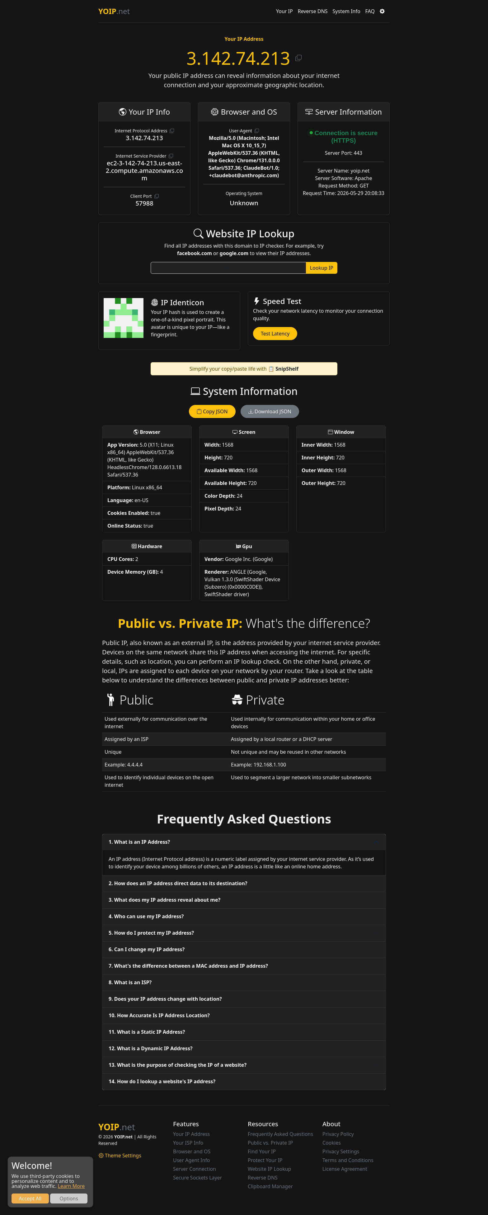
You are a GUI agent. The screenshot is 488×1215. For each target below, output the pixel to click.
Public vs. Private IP (270, 1142)
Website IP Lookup (269, 1168)
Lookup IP (321, 267)
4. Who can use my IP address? (146, 916)
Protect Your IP (265, 1160)
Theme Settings (120, 1155)
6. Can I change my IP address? (147, 949)
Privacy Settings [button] (340, 1151)
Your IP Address (191, 1134)
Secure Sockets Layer (197, 1177)
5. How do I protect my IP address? (151, 932)
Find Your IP (262, 1151)
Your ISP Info (188, 1142)
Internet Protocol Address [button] (144, 131)
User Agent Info (191, 1160)
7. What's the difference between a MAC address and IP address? (188, 965)
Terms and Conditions (347, 1160)
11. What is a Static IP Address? (147, 1031)
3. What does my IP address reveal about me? (164, 899)
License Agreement (344, 1168)
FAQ (370, 11)
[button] (382, 11)
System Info (346, 11)
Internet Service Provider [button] (144, 156)
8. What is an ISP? (130, 982)
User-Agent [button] (244, 131)
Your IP (284, 11)
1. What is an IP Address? (139, 841)
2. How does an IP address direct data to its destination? (178, 883)
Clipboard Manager (270, 1186)
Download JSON (269, 411)
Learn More (71, 1186)
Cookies (331, 1142)
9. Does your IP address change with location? (165, 998)
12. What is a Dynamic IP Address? (151, 1048)
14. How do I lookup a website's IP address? (162, 1081)
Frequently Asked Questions (280, 1134)
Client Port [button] (144, 196)
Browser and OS (191, 1151)
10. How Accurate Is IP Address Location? (159, 1015)
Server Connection (194, 1168)
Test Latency (275, 333)
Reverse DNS (313, 11)
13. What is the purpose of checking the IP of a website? (177, 1064)
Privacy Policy (338, 1134)
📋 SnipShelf (283, 368)
